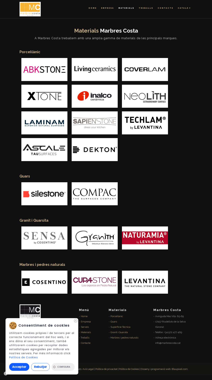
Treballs (146, 8)
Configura (61, 366)
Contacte (165, 8)
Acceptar (19, 367)
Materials (126, 8)
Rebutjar (40, 367)
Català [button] (184, 8)
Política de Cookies (23, 357)
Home (93, 8)
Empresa (107, 8)
